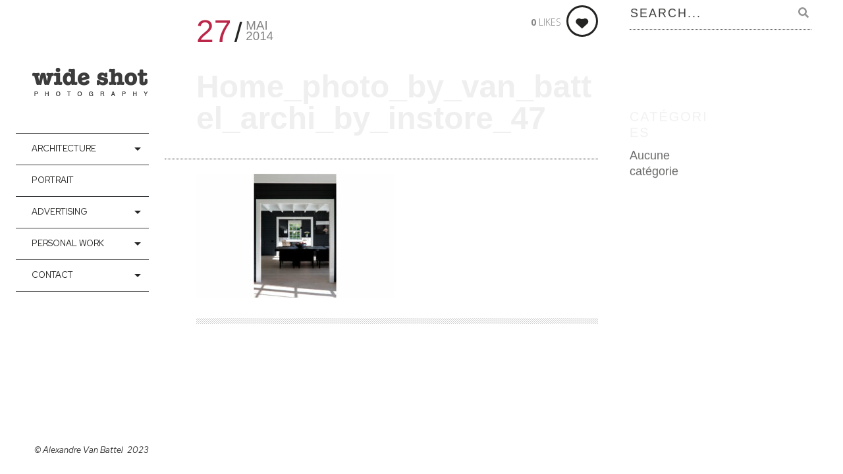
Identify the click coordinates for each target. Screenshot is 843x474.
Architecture (64, 148)
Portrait (53, 180)
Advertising (60, 211)
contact (52, 274)
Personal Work (68, 243)
